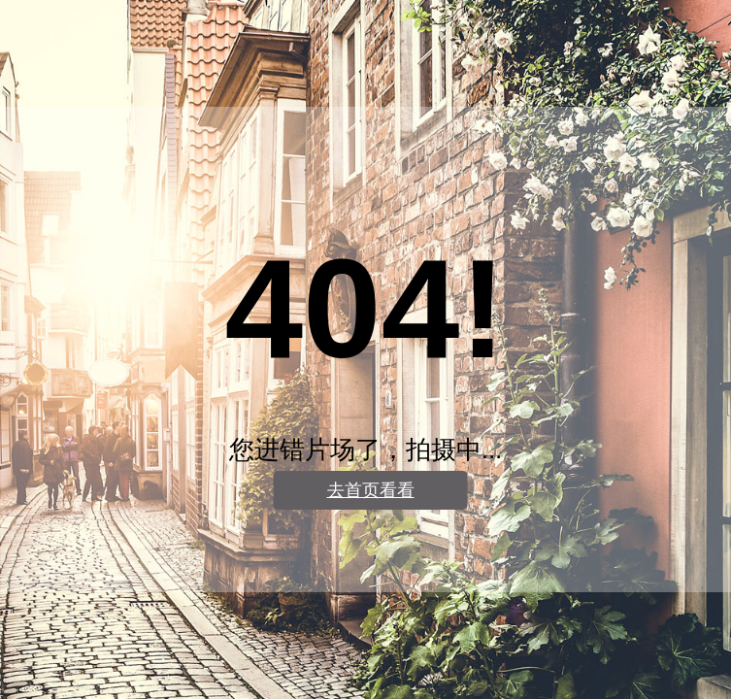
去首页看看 (371, 490)
